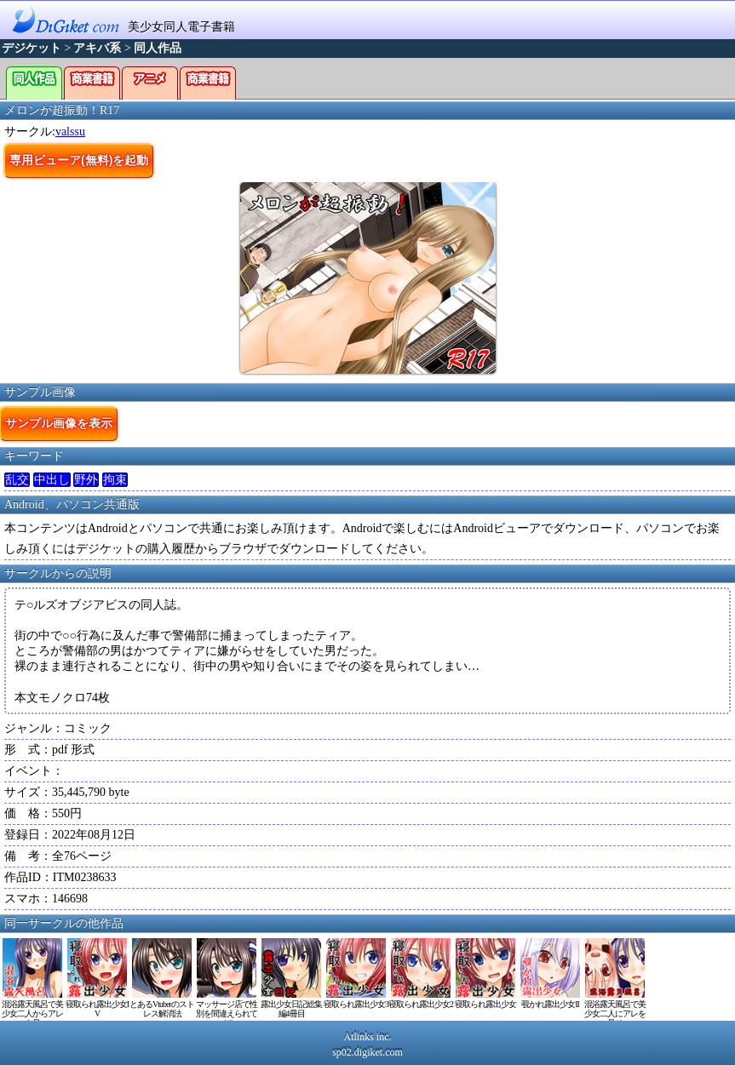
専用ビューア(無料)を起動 (78, 160)
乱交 (17, 479)
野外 (86, 479)
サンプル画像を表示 (58, 423)
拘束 (115, 479)
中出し (52, 479)
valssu (70, 131)
